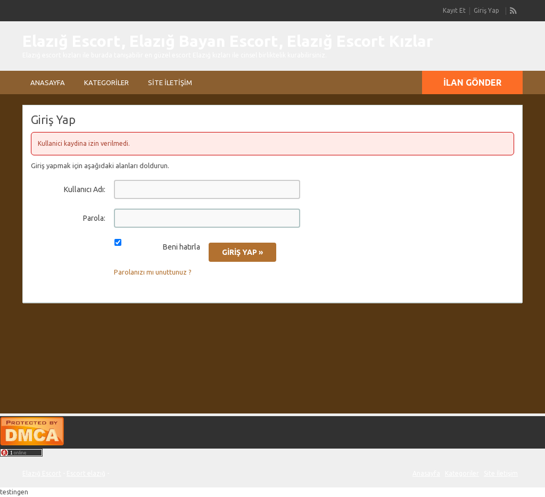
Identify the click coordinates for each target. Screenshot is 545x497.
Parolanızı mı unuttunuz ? (153, 272)
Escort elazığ (86, 473)
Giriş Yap (486, 10)
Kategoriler (106, 82)
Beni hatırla (181, 247)
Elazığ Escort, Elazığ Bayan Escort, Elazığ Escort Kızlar (227, 41)
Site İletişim (170, 82)
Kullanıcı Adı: (84, 189)
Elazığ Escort (41, 473)
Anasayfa (47, 82)
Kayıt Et (454, 10)
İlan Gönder (472, 82)
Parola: (94, 218)
